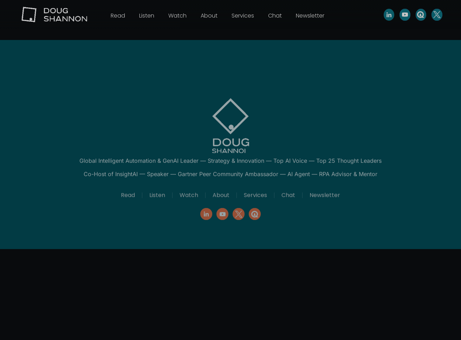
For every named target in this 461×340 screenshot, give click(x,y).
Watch (177, 16)
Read (118, 16)
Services (243, 16)
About (209, 16)
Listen (146, 16)
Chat (275, 16)
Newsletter (310, 16)
